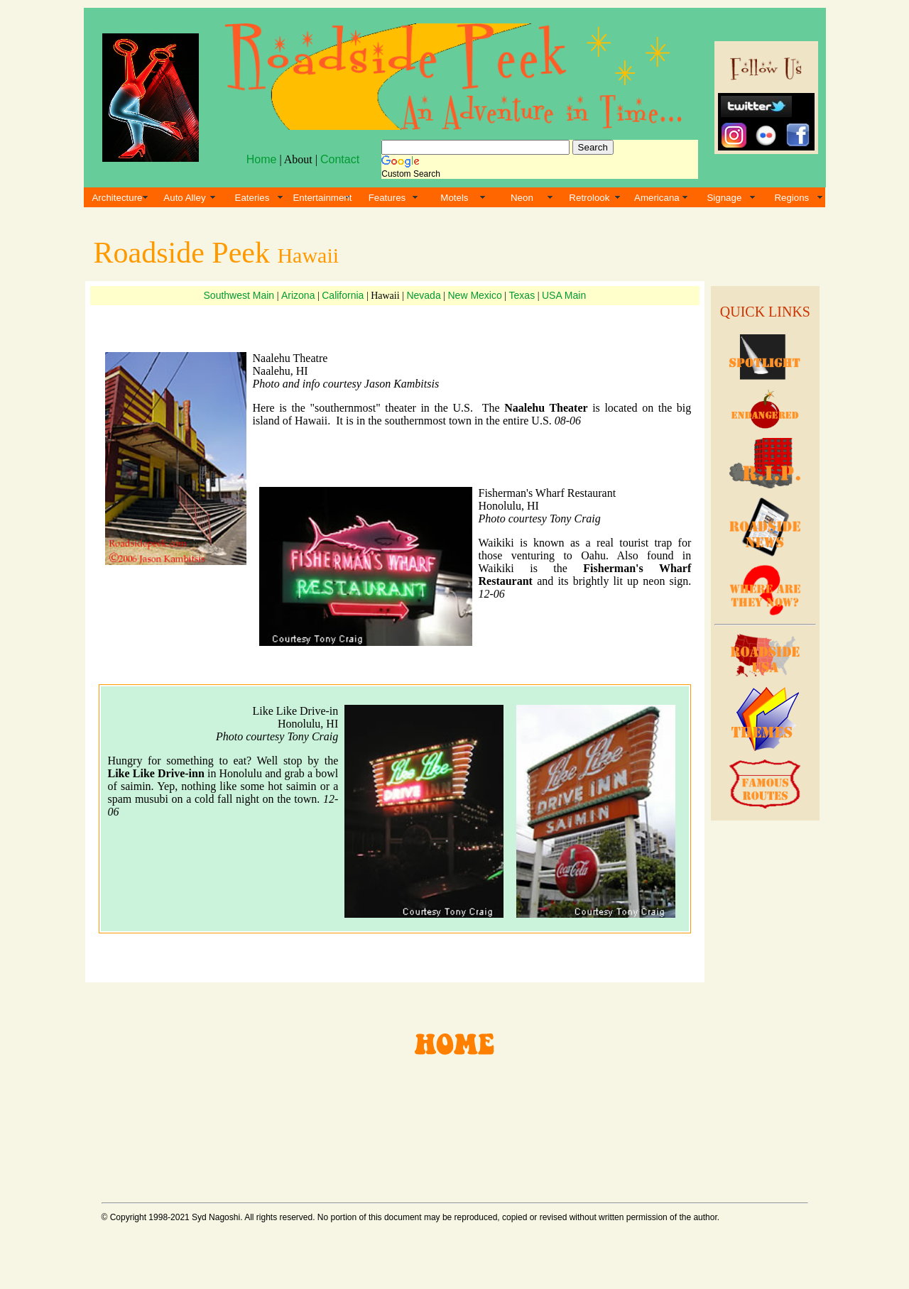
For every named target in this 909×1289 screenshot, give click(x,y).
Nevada (423, 295)
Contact (339, 159)
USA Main (564, 295)
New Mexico (475, 295)
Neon (522, 197)
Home (261, 159)
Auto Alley (184, 197)
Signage (724, 197)
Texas (522, 295)
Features (387, 197)
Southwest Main (239, 295)
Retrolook (589, 197)
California (343, 295)
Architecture (117, 197)
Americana (657, 197)
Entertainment (322, 197)
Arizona (298, 295)
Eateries (252, 197)
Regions (791, 197)
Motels (454, 197)
